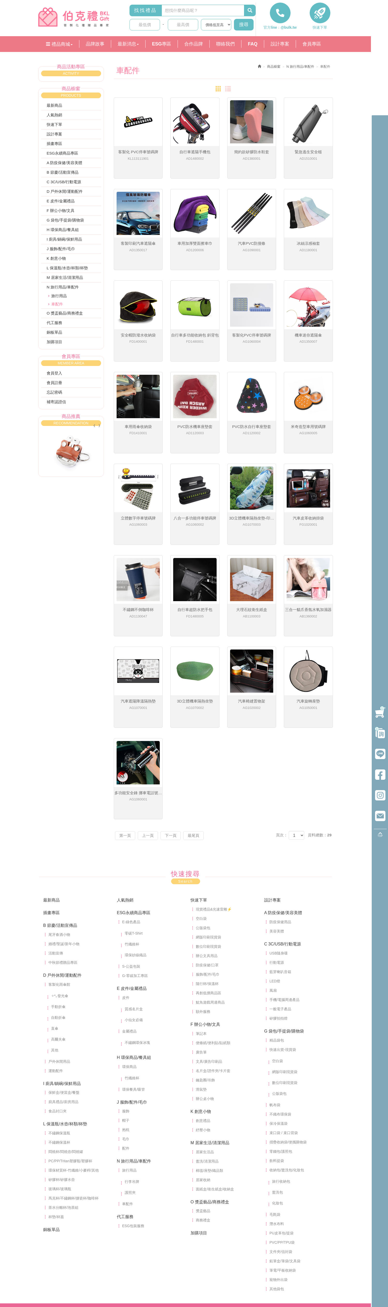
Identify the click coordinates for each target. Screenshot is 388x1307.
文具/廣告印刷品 (209, 992)
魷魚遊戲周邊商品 (210, 933)
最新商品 (54, 107)
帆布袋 (275, 1036)
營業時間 (177, 1256)
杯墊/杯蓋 (56, 1148)
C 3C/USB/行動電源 (64, 184)
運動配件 (56, 1002)
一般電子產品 (280, 940)
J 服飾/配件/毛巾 (61, 251)
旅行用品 (59, 298)
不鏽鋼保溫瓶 (59, 1064)
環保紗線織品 (136, 886)
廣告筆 (201, 983)
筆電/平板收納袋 (283, 1201)
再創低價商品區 (208, 924)
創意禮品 (203, 1052)
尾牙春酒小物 (59, 865)
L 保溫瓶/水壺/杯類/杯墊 (67, 270)
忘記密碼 (54, 394)
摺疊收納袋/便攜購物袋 (288, 1073)
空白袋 (201, 849)
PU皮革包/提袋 (282, 1164)
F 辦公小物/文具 (61, 212)
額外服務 (203, 943)
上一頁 (151, 766)
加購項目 (54, 344)
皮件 (126, 929)
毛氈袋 (275, 1145)
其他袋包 (277, 1220)
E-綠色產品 (131, 853)
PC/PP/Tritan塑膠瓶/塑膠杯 (70, 1092)
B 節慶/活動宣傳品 (63, 174)
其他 (54, 981)
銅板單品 (54, 334)
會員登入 (54, 375)
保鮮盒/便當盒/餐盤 (64, 1023)
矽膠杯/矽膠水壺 (62, 1111)
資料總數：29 (320, 766)
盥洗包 (277, 1123)
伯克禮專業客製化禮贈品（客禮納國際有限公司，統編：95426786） (77, 17)
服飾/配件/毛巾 (208, 905)
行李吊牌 (132, 1113)
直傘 (54, 959)
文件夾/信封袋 (281, 1183)
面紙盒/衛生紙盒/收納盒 (215, 1120)
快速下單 (320, 29)
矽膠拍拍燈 (279, 949)
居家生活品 (205, 1083)
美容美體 (277, 862)
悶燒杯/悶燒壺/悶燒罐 (66, 1083)
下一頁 (176, 766)
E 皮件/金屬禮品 (61, 203)
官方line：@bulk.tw (280, 29)
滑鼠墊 (201, 1020)
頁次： (281, 766)
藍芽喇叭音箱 (280, 903)
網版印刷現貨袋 (208, 868)
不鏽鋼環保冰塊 (137, 974)
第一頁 (126, 766)
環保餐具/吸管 (133, 1020)
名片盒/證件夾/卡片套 (213, 1002)
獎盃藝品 (203, 1142)
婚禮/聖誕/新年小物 (64, 875)
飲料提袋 (277, 1092)
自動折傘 (58, 948)
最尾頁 (201, 766)
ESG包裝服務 (133, 1157)
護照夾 (130, 1123)
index (71, 1254)
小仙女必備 (134, 951)
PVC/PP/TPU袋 (282, 1173)
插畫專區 (54, 145)
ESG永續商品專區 (62, 155)
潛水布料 (277, 1155)
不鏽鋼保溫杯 (59, 1073)
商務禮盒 (203, 1151)
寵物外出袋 (279, 1211)
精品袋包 (277, 971)
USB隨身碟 (279, 884)
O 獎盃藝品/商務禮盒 (65, 315)
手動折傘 (58, 938)
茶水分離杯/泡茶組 (64, 1138)
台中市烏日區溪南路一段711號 (194, 1265)
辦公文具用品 (207, 887)
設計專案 (54, 136)
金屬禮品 (129, 962)
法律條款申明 (176, 1287)
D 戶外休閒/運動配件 (65, 193)
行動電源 (277, 893)
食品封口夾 (58, 1042)
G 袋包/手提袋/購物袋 (65, 222)
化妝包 (277, 1134)
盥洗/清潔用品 (207, 1092)
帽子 (126, 1051)
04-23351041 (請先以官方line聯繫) (218, 1249)
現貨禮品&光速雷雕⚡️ (214, 840)
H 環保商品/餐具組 (63, 232)
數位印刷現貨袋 (208, 877)
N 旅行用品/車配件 (63, 289)
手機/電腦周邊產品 (285, 931)
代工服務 (54, 325)
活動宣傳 (56, 884)
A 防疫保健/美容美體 (64, 165)
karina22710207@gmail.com (191, 1261)
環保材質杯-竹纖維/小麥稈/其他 (74, 1101)
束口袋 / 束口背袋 (284, 1064)
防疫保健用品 (280, 853)
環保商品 (129, 998)
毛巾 (126, 1070)
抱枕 (126, 1061)
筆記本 (201, 964)
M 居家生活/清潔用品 (65, 279)
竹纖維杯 (132, 875)
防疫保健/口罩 (207, 896)
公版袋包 (203, 859)
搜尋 (243, 26)
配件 (126, 1079)
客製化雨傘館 (59, 915)
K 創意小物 (56, 260)
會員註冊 (54, 384)
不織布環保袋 (280, 1045)
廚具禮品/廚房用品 (64, 1033)
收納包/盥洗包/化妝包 (287, 1101)
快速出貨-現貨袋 (283, 981)
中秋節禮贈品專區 (63, 893)
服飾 (126, 1042)
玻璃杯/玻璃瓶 (60, 1120)
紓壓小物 (203, 1061)
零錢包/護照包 (281, 1082)
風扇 (273, 921)
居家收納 (203, 1111)
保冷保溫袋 (279, 1054)
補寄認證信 (56, 403)
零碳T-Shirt (134, 864)
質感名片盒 (134, 940)
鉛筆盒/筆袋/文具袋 (285, 1192)
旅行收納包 (281, 1112)
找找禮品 (145, 12)
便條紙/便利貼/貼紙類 (213, 974)
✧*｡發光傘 (59, 927)
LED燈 (275, 912)
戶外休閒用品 (59, 992)
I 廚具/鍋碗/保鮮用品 (64, 241)
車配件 (127, 1135)
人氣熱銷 (54, 117)
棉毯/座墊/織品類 (209, 1101)
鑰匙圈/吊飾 (205, 1011)
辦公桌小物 (205, 1030)
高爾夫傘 (58, 970)
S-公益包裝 (131, 897)
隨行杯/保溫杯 (207, 915)
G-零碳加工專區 (135, 907)
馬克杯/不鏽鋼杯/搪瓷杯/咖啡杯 (74, 1129)
